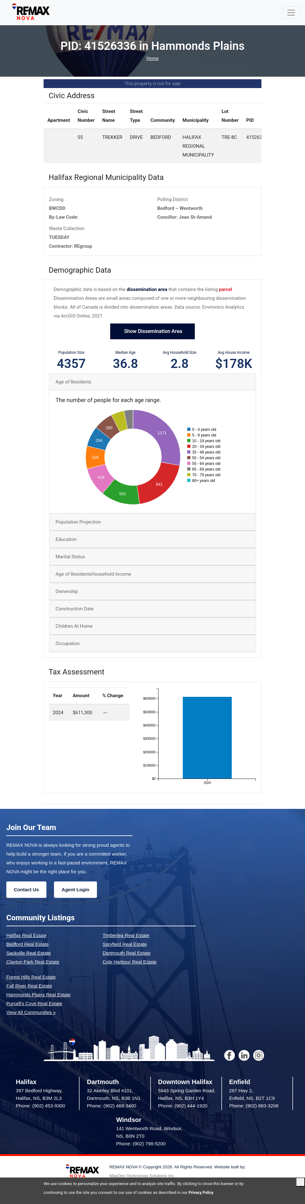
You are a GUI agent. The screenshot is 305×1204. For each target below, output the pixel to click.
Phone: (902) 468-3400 (111, 1106)
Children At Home (74, 627)
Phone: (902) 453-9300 (40, 1106)
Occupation (68, 644)
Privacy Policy (201, 1192)
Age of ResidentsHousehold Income (93, 575)
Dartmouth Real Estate (127, 953)
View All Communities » (31, 1012)
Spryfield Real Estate (125, 944)
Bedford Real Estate (27, 944)
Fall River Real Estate (29, 986)
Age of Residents (73, 382)
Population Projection (78, 522)
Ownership (67, 592)
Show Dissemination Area (152, 332)
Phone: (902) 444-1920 (182, 1106)
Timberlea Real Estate (126, 935)
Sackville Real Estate (28, 953)
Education (66, 540)
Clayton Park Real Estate (32, 962)
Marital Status (70, 557)
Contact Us (26, 890)
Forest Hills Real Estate (31, 977)
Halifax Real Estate (26, 935)
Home (152, 58)
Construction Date (74, 609)
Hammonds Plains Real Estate (38, 995)
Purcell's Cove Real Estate (34, 1003)
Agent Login (75, 890)
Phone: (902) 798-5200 (140, 1144)
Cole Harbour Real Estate (130, 962)
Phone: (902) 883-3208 (253, 1106)
